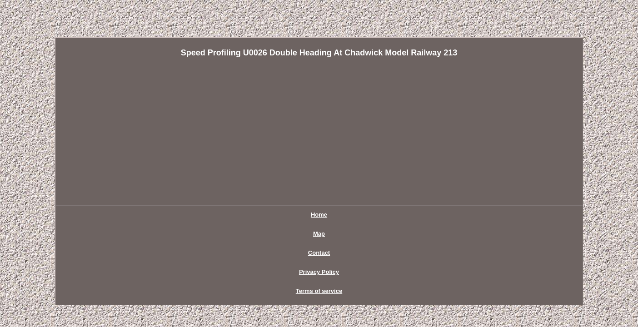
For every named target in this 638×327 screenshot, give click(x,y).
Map (251, 214)
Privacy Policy (333, 214)
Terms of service (393, 214)
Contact (284, 214)
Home (219, 214)
